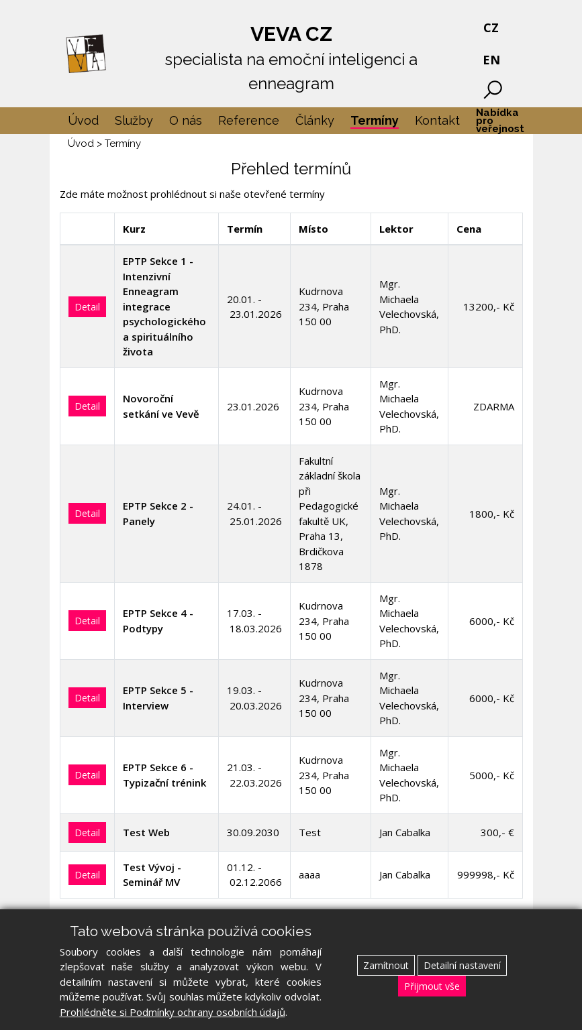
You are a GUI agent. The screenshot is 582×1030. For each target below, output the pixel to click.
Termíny (123, 143)
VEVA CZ (291, 59)
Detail (87, 306)
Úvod (81, 143)
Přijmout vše (432, 986)
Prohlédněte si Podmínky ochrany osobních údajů (172, 1012)
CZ (491, 27)
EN (491, 60)
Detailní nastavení (462, 965)
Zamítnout (386, 965)
